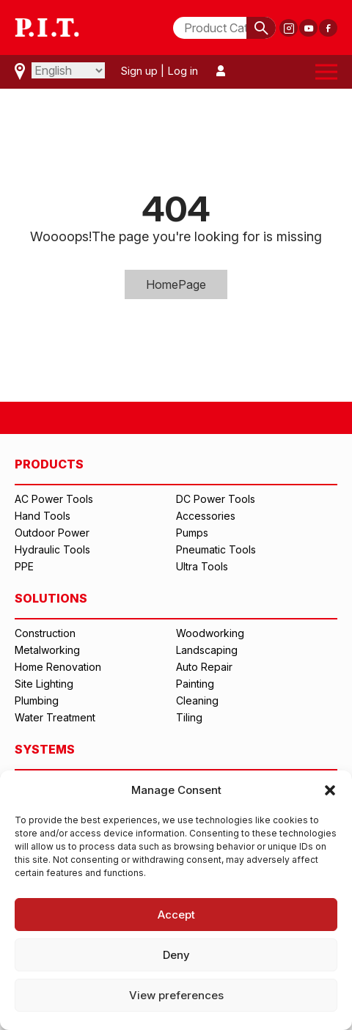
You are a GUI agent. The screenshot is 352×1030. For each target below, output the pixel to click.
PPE (24, 566)
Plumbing (37, 700)
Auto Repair (204, 667)
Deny (176, 955)
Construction (45, 633)
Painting (195, 683)
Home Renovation (58, 667)
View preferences (176, 995)
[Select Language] (68, 70)
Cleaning (197, 700)
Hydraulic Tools (52, 549)
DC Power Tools (215, 499)
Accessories (205, 516)
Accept (176, 915)
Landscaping (207, 650)
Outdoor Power (52, 532)
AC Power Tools (54, 499)
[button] (330, 790)
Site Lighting (44, 683)
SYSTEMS (45, 749)
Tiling (189, 717)
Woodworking (210, 633)
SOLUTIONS (51, 598)
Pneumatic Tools (216, 549)
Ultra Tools (202, 566)
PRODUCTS (49, 464)
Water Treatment (55, 717)
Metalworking (47, 650)
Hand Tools (42, 516)
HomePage (176, 284)
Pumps (192, 532)
